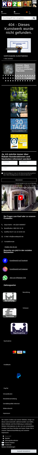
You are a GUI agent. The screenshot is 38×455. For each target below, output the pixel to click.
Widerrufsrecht (7, 408)
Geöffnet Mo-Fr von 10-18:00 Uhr (14, 232)
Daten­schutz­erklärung (13, 430)
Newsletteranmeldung (10, 399)
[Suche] (33, 18)
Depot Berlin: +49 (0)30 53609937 (14, 225)
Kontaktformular (9, 241)
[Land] (26, 11)
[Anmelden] (7, 12)
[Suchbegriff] (16, 18)
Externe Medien (10, 442)
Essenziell (8, 436)
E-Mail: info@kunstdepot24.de (13, 236)
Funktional (8, 445)
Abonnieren (19, 180)
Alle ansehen (8, 58)
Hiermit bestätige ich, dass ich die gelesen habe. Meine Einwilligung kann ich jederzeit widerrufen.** (19, 173)
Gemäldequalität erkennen (11, 403)
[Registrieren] (19, 12)
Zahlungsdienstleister (11, 440)
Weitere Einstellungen (8, 447)
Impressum (6, 413)
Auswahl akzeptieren (23, 451)
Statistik (7, 438)
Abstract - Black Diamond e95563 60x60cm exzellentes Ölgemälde (24, 68)
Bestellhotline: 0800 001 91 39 (13, 228)
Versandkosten (7, 394)
